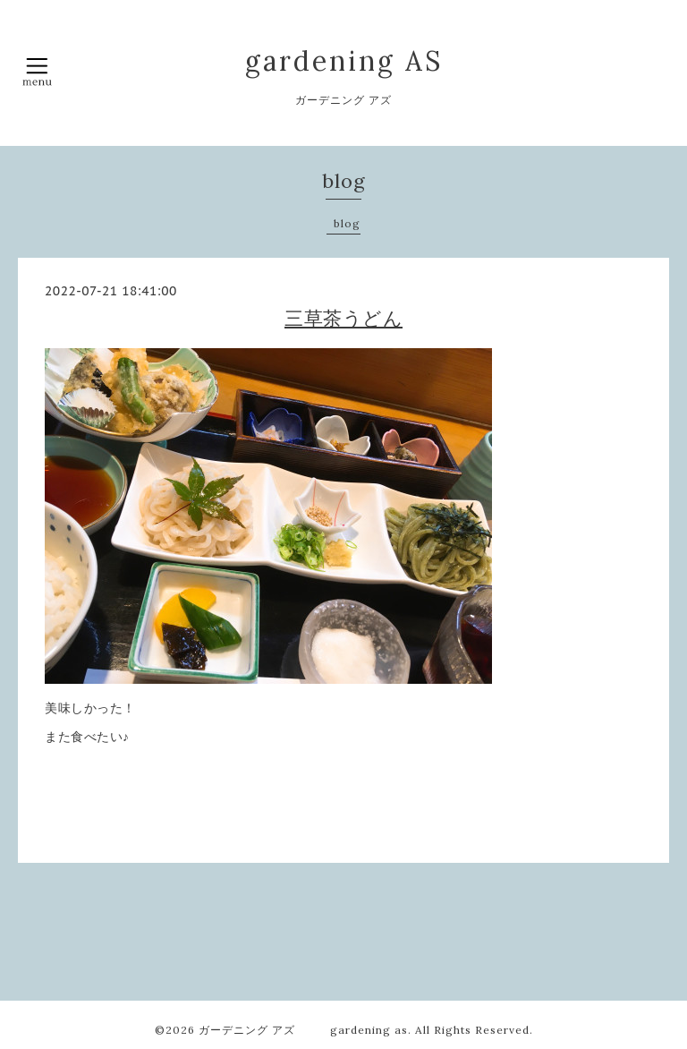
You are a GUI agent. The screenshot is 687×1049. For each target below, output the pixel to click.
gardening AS (344, 61)
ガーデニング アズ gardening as (303, 1029)
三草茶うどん (343, 318)
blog (347, 223)
